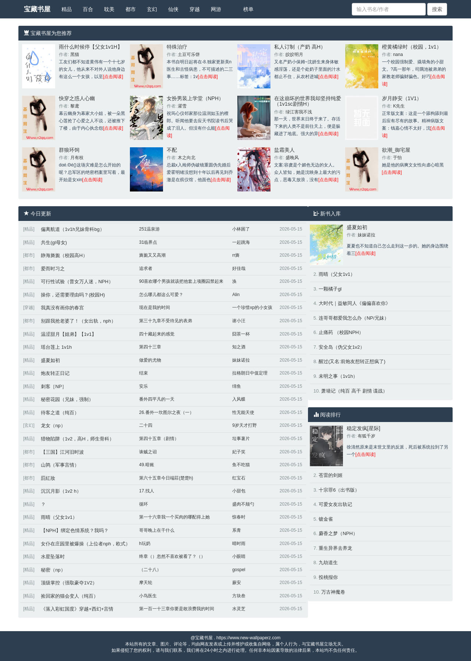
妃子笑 (238, 451)
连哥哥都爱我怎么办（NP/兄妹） (354, 318)
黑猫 (74, 54)
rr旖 (236, 255)
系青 (236, 530)
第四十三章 (150, 346)
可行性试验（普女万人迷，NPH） (77, 281)
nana (398, 54)
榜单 (248, 9)
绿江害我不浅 (299, 112)
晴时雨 (238, 543)
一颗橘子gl (330, 289)
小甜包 (238, 490)
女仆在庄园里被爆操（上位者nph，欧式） (85, 543)
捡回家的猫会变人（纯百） (69, 596)
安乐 (143, 386)
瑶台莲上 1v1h (56, 347)
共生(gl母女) (54, 242)
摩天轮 (145, 582)
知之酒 (238, 346)
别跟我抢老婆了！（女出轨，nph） (78, 321)
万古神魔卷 (333, 592)
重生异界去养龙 (335, 548)
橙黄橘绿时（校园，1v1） (412, 47)
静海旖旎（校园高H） (64, 255)
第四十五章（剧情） (159, 438)
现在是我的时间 (154, 307)
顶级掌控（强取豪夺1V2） (69, 583)
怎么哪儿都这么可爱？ (161, 294)
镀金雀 (326, 519)
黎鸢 (74, 106)
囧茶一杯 (241, 334)
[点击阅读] (113, 76)
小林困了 (241, 229)
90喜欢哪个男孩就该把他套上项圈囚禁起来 (181, 281)
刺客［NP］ (54, 386)
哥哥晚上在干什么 (156, 530)
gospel (238, 569)
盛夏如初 (50, 360)
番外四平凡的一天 (156, 399)
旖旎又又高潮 (152, 255)
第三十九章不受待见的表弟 (165, 320)
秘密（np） (53, 570)
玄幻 (152, 9)
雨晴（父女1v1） (59, 517)
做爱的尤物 (150, 360)
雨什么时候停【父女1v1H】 (91, 47)
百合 (88, 9)
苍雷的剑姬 (331, 475)
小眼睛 (238, 556)
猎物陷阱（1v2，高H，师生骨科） (77, 439)
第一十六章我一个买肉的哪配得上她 (174, 517)
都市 (130, 9)
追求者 (145, 268)
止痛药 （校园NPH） (341, 332)
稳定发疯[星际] (363, 428)
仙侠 (173, 9)
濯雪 (182, 106)
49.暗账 (146, 464)
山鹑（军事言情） (60, 465)
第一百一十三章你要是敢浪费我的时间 (176, 608)
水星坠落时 (53, 556)
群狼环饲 (69, 150)
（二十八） (150, 569)
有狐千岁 (366, 436)
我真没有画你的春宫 (62, 307)
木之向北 (186, 157)
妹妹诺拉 (241, 360)
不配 (172, 150)
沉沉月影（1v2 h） (61, 491)
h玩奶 (144, 543)
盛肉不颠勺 (243, 504)
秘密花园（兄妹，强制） (67, 399)
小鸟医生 (148, 595)
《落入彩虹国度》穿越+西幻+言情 (77, 609)
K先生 (399, 106)
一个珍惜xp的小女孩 (252, 307)
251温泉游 (149, 229)
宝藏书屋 (37, 9)
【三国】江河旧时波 (62, 452)
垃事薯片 (241, 438)
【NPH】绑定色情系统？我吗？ (74, 530)
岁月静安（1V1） (402, 98)
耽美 (109, 9)
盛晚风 (292, 157)
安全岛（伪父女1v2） (342, 347)
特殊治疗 (177, 47)
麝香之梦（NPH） (338, 533)
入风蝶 (238, 399)
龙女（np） (53, 425)
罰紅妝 (48, 478)
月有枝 (77, 157)
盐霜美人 (284, 150)
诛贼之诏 (148, 451)
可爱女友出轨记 (335, 504)
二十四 (145, 425)
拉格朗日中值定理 (250, 373)
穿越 (195, 9)
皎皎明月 (294, 54)
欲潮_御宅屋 (396, 150)
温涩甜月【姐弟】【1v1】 (68, 334)
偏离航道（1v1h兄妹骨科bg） (73, 229)
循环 (143, 504)
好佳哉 (238, 268)
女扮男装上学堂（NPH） (195, 98)
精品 (66, 9)
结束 (143, 373)
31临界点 (148, 242)
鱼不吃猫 (241, 464)
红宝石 (238, 478)
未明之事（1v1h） (338, 376)
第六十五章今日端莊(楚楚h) (166, 478)
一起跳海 (241, 242)
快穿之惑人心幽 (77, 98)
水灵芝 (238, 608)
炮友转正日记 (55, 373)
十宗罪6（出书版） (339, 490)
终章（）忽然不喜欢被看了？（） (172, 556)
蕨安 (236, 582)
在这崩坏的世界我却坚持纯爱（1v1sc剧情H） (307, 101)
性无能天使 (243, 412)
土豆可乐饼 (189, 54)
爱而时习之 (53, 268)
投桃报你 (328, 577)
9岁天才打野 (244, 425)
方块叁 (238, 595)
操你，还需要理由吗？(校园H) (73, 295)
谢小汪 (238, 320)
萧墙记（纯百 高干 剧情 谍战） (354, 391)
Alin (236, 294)
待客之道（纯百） (60, 412)
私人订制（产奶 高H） (300, 47)
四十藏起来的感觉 (156, 334)
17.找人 (146, 490)
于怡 (397, 157)
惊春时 (238, 517)
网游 (216, 9)
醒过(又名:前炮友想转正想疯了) (352, 361)
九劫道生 (328, 562)
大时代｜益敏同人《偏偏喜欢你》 (354, 303)
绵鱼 (236, 386)
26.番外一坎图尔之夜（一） (166, 412)
